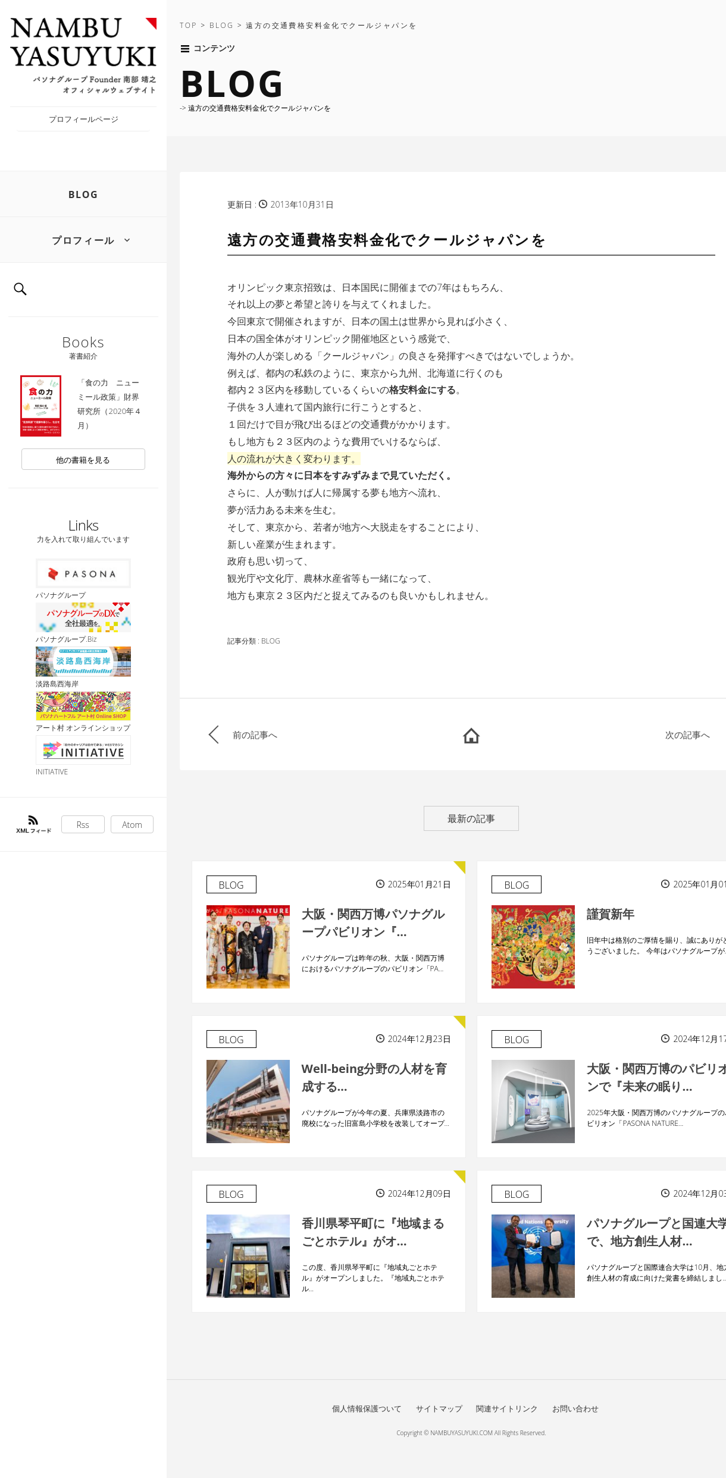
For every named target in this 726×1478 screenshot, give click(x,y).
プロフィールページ (83, 119)
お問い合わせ (575, 1408)
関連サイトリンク (507, 1408)
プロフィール (83, 240)
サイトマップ (439, 1408)
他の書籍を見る (83, 459)
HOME (471, 734)
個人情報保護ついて (367, 1408)
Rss (83, 824)
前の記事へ (255, 734)
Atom (132, 824)
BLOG (83, 194)
